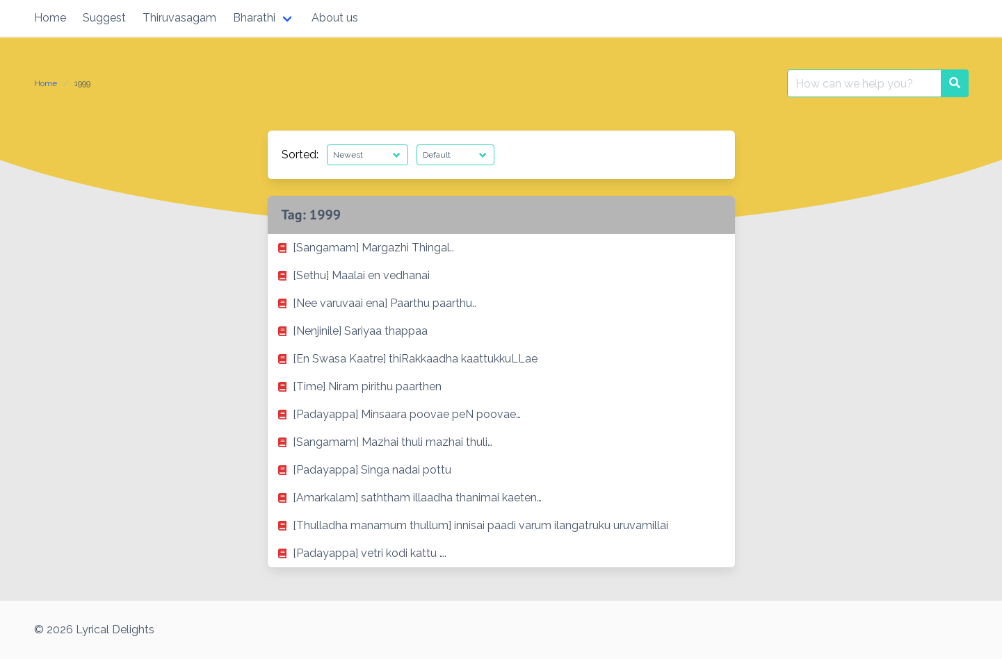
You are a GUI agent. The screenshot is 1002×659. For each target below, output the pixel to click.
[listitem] (501, 248)
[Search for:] (864, 83)
